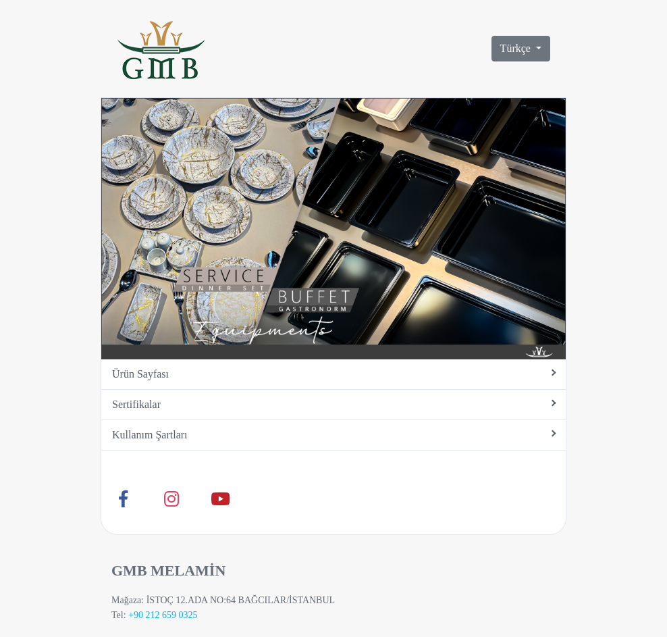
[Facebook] (122, 499)
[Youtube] (220, 499)
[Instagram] (171, 499)
